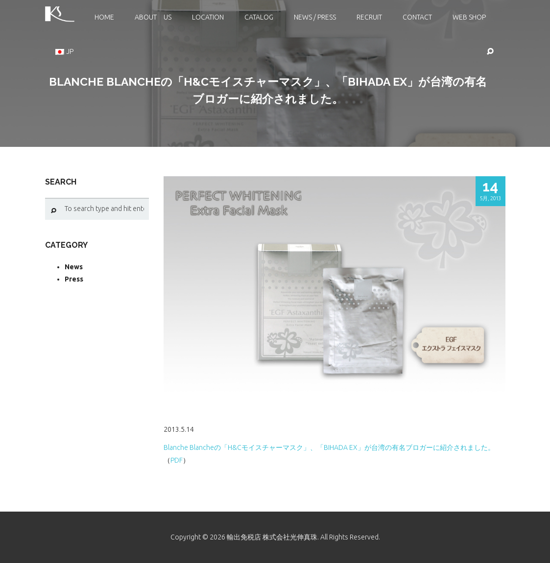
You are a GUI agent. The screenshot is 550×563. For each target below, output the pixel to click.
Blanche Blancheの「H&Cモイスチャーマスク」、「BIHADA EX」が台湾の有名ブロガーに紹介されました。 (329, 447)
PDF (176, 460)
